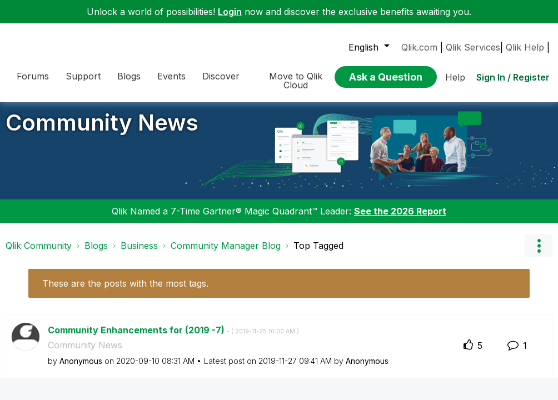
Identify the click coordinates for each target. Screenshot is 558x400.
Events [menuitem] (171, 76)
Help (455, 77)
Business (139, 253)
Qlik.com (419, 47)
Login (230, 11)
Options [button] (538, 254)
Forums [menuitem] (33, 76)
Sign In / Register (513, 77)
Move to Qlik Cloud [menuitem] (295, 81)
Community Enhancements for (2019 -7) (173, 338)
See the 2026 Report (400, 219)
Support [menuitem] (83, 76)
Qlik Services (473, 47)
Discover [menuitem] (221, 76)
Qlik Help (525, 47)
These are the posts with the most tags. (125, 291)
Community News (102, 131)
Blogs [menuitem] (129, 76)
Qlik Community (39, 253)
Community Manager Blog (226, 253)
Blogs (96, 253)
